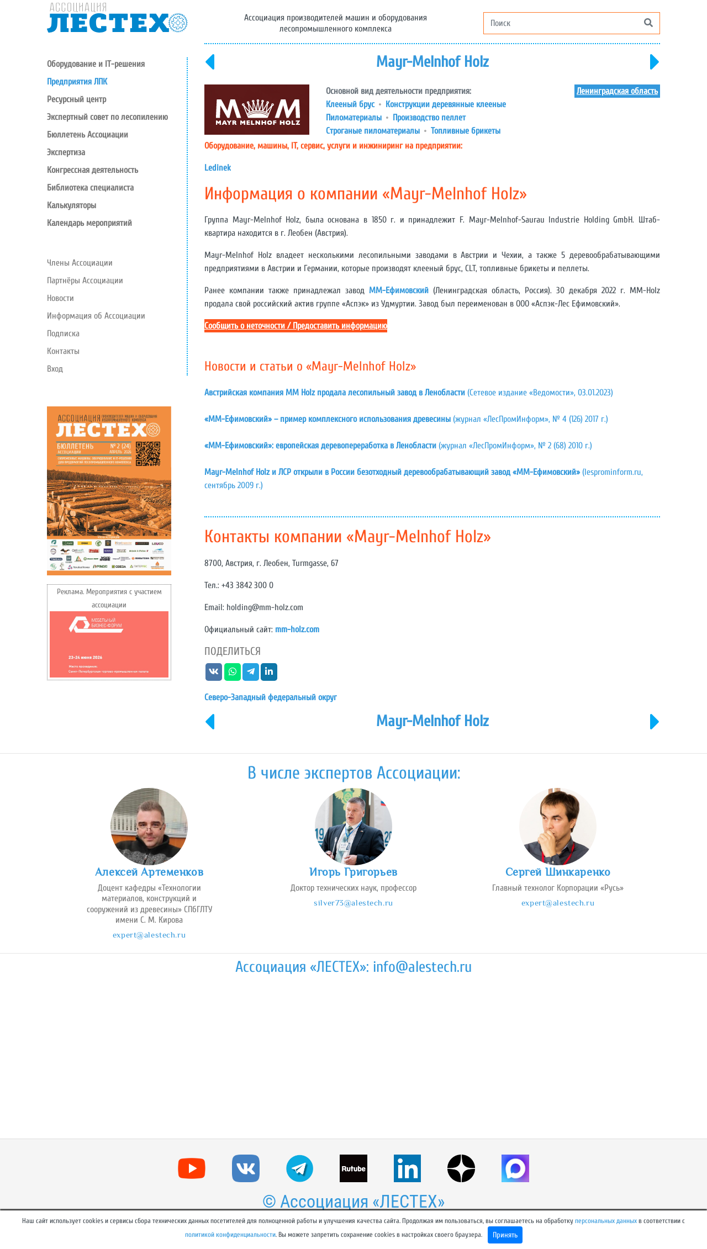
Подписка (63, 333)
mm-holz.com (297, 629)
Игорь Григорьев (353, 872)
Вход (55, 369)
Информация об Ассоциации (96, 316)
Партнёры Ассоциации (85, 280)
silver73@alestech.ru (353, 902)
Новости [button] (60, 298)
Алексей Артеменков (149, 872)
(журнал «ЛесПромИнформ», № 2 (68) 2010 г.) (398, 446)
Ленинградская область (617, 91)
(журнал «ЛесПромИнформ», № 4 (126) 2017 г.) (406, 419)
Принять (505, 1235)
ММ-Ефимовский (399, 290)
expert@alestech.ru (149, 934)
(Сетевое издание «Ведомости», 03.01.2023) (408, 393)
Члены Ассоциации (80, 263)
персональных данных (606, 1221)
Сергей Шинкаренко (558, 872)
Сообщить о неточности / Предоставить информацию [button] (295, 326)
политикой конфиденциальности (230, 1235)
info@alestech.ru (422, 967)
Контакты (63, 351)
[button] (117, 99)
